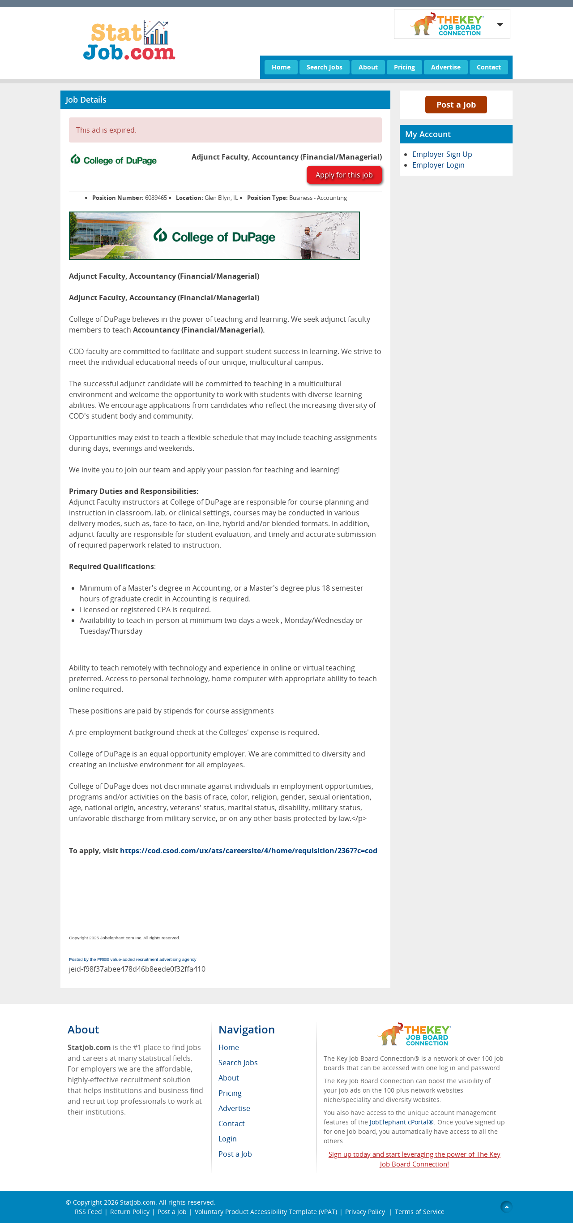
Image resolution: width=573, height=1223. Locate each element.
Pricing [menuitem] (230, 1093)
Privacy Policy (366, 1211)
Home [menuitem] (228, 1047)
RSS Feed (88, 1211)
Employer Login (438, 165)
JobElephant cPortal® (402, 1122)
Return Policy (130, 1211)
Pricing (404, 67)
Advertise (446, 67)
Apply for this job (344, 175)
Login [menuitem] (227, 1139)
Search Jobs (324, 67)
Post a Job (456, 104)
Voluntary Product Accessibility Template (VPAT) (266, 1211)
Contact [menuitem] (231, 1123)
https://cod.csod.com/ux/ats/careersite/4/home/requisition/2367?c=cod (248, 851)
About (368, 67)
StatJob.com (137, 1202)
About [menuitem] (228, 1078)
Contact (489, 67)
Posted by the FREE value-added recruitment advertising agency (133, 959)
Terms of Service (420, 1211)
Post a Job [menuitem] (235, 1154)
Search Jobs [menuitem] (238, 1062)
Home (281, 67)
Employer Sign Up (442, 154)
